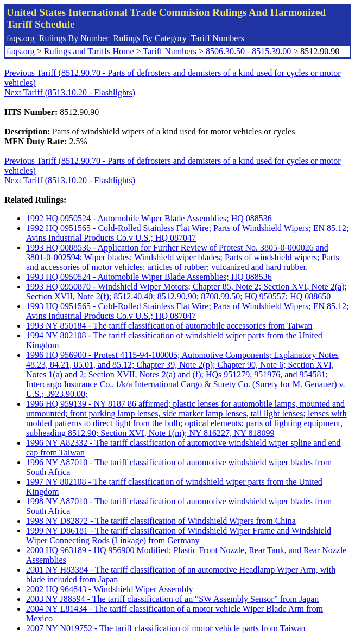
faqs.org (21, 38)
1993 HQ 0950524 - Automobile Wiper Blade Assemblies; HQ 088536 (149, 276)
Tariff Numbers (217, 38)
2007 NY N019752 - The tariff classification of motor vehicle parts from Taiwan (166, 628)
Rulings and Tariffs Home (89, 51)
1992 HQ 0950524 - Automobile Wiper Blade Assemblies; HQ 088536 (149, 218)
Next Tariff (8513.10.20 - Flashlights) (69, 92)
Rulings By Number (74, 38)
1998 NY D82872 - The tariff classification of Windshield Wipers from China (161, 520)
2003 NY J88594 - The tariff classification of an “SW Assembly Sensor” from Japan (172, 599)
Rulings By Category (150, 38)
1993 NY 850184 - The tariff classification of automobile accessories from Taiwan (169, 325)
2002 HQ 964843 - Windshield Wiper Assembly (109, 589)
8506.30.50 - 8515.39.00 (248, 51)
